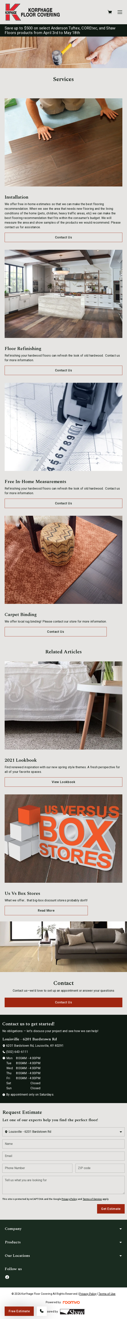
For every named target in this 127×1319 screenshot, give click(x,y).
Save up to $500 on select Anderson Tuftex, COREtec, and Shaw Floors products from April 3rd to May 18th (60, 30)
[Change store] (63, 1131)
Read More (46, 910)
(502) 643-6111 (17, 1052)
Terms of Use (106, 1293)
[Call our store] (42, 1311)
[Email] (63, 1156)
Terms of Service (92, 1199)
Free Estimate (19, 1311)
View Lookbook (63, 782)
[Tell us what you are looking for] (63, 1185)
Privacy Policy (69, 1199)
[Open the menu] (119, 12)
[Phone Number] (37, 1168)
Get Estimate (111, 1209)
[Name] (63, 1143)
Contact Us (63, 237)
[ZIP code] (100, 1168)
